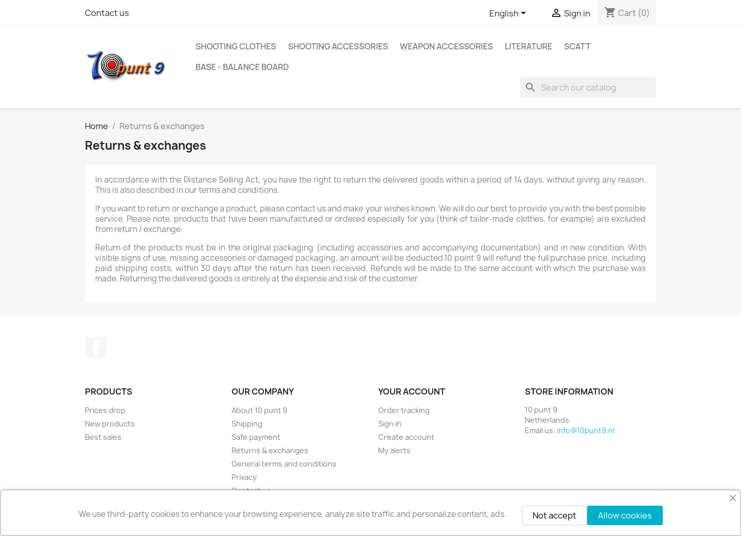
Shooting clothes (236, 46)
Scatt (577, 46)
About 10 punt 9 (259, 410)
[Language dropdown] (509, 14)
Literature (528, 46)
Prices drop (105, 410)
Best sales (103, 437)
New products (110, 423)
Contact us (107, 13)
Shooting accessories (338, 46)
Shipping (247, 423)
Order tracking (404, 410)
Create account (406, 437)
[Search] (588, 87)
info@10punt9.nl (585, 430)
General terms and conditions (284, 464)
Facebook (96, 347)
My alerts (394, 450)
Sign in (389, 423)
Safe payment (256, 437)
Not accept (554, 515)
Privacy (244, 477)
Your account (411, 391)
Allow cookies (625, 515)
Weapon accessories (446, 46)
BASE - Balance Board (242, 67)
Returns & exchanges (270, 450)
